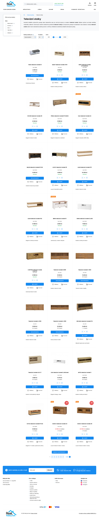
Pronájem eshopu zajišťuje (84, 513)
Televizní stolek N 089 (59, 270)
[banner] (11, 4)
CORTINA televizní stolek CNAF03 (35, 270)
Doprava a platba (33, 489)
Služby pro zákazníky (34, 493)
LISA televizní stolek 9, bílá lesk (60, 372)
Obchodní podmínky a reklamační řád (35, 498)
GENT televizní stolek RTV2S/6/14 (85, 65)
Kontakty (32, 486)
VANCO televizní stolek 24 (59, 424)
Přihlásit (49, 470)
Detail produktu (35, 75)
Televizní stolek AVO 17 (34, 372)
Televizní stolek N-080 (59, 321)
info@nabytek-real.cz (58, 5)
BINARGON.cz (93, 513)
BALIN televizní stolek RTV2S (35, 167)
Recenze (57, 482)
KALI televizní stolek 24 (84, 116)
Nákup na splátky (33, 491)
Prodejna (32, 488)
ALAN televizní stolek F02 (35, 218)
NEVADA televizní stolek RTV (85, 321)
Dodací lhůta (32, 495)
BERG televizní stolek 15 (59, 218)
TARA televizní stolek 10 (35, 64)
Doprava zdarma (33, 482)
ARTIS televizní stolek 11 (84, 372)
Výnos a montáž (33, 484)
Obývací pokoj (30, 15)
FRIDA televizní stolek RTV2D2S (60, 116)
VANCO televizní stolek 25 (84, 424)
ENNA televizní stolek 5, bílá (85, 218)
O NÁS (31, 480)
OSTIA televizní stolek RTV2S (35, 424)
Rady (57, 480)
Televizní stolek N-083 (84, 270)
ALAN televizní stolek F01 (85, 167)
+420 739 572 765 (58, 3)
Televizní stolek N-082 (34, 321)
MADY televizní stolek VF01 (59, 64)
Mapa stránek (34, 513)
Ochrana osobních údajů (35, 500)
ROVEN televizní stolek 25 (35, 116)
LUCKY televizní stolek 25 (60, 167)
